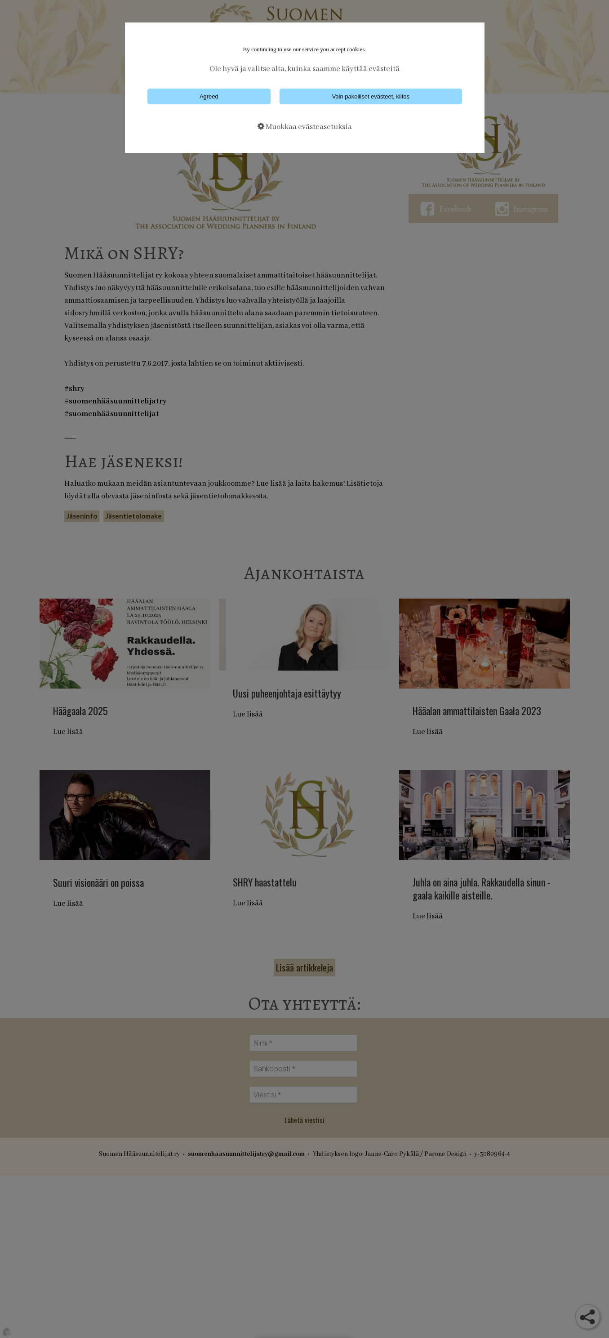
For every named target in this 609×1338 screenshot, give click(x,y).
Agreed (209, 96)
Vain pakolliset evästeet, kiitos (370, 96)
